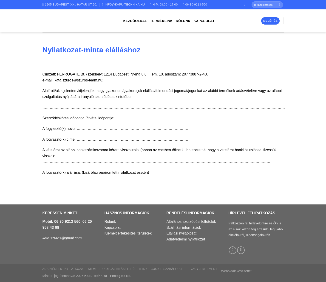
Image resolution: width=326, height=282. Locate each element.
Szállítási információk (184, 227)
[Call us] (241, 250)
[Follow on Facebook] (245, 4)
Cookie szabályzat (166, 269)
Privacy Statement (201, 269)
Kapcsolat (204, 21)
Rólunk (183, 21)
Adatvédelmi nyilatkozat (186, 239)
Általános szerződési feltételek (191, 221)
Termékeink (161, 21)
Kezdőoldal (135, 21)
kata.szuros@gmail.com (62, 238)
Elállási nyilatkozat (182, 233)
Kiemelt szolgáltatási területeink (117, 269)
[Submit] (279, 4)
